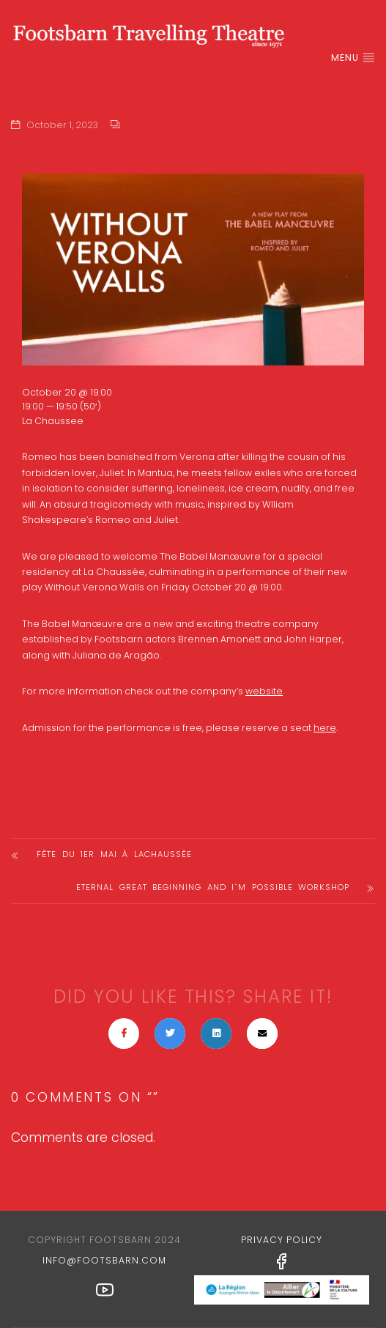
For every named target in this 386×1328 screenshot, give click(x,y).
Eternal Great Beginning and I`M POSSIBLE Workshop (212, 887)
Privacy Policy (281, 1240)
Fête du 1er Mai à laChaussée (114, 854)
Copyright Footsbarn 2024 (104, 1240)
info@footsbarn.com (104, 1260)
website (264, 691)
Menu (353, 57)
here (324, 728)
